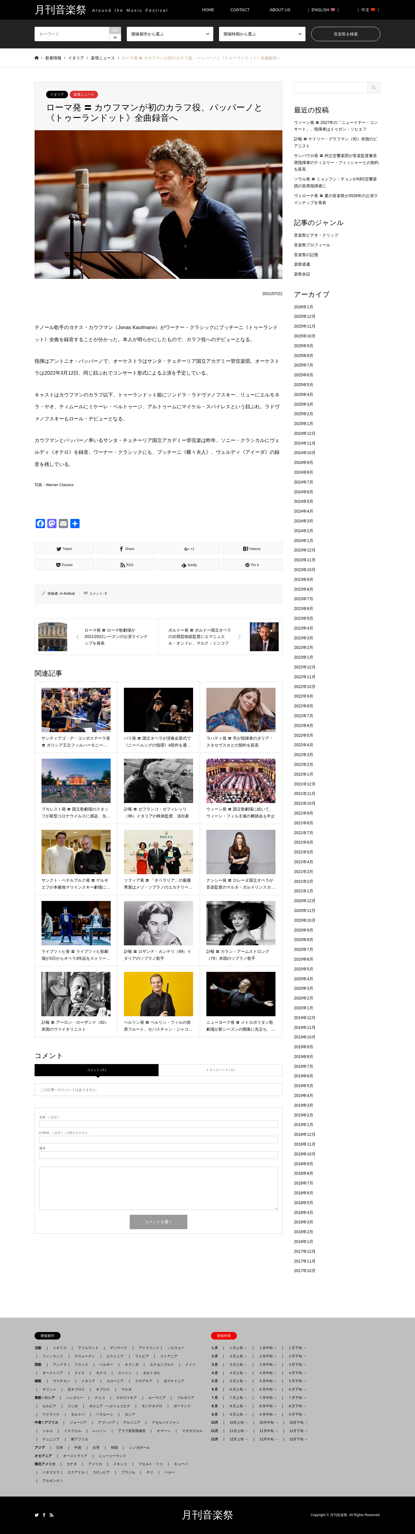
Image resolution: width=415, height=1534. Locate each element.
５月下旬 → (297, 1381)
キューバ (181, 1464)
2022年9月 (303, 696)
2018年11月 (305, 1144)
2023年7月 (303, 598)
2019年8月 (303, 1056)
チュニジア (51, 1439)
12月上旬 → (239, 1439)
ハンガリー (75, 1398)
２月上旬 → (238, 1356)
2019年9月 (303, 1046)
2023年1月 (303, 657)
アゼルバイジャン (165, 1422)
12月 (216, 1439)
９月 (216, 1414)
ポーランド (182, 1406)
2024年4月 (303, 511)
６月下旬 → (297, 1389)
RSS (52, 1515)
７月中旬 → (267, 1398)
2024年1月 (303, 540)
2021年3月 (303, 871)
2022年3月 (303, 754)
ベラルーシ (105, 1414)
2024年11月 (305, 443)
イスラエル (73, 1431)
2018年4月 (303, 1212)
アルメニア (132, 1422)
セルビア (49, 1406)
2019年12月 (305, 1017)
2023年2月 (303, 647)
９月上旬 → (238, 1414)
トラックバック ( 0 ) (220, 1070)
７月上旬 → (238, 1398)
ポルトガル (151, 1373)
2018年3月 (303, 1222)
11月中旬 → (269, 1431)
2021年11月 (305, 793)
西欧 (40, 1365)
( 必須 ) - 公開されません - (64, 1132)
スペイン (124, 1373)
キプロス (103, 1389)
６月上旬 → (238, 1389)
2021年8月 (303, 823)
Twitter (37, 1515)
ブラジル (128, 1472)
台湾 (96, 1448)
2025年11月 (305, 326)
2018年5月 (303, 1202)
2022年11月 (305, 677)
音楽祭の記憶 (306, 254)
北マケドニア (174, 1381)
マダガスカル (190, 1431)
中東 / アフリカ (48, 1422)
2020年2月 (303, 998)
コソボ (72, 1406)
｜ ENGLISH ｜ (323, 9)
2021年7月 (303, 832)
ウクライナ (51, 1414)
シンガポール (139, 1448)
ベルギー (106, 1365)
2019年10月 (305, 1037)
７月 (216, 1398)
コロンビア (101, 1472)
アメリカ (95, 1464)
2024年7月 (303, 482)
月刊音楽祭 (207, 1515)
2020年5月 (303, 969)
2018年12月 (305, 1134)
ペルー (169, 1472)
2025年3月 (303, 404)
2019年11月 (305, 1027)
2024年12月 (305, 433)
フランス (81, 1365)
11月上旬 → (239, 1431)
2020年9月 (303, 930)
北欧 (40, 1348)
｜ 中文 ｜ (368, 9)
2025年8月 (303, 355)
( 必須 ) (49, 1117)
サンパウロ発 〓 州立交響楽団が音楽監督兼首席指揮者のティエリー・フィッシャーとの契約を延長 (336, 162)
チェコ (99, 1398)
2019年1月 (303, 1124)
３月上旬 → (238, 1365)
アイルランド (88, 1348)
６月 (216, 1389)
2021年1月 (303, 891)
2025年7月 (303, 365)
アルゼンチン (51, 1481)
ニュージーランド (112, 1456)
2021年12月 (305, 784)
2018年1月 (303, 1241)
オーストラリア (75, 1456)
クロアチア (144, 1381)
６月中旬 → (267, 1389)
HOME (208, 9)
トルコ (47, 1431)
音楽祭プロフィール (312, 245)
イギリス (59, 1348)
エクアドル (74, 1472)
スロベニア (115, 1381)
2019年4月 (303, 1095)
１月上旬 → (238, 1348)
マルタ (126, 1389)
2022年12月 (305, 667)
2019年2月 (303, 1115)
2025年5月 (303, 384)
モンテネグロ (152, 1406)
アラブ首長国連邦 (131, 1431)
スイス (79, 1373)
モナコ (101, 1373)
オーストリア (53, 1373)
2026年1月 (303, 307)
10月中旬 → (269, 1422)
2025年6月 (303, 375)
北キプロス (76, 1389)
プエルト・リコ (150, 1464)
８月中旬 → (267, 1406)
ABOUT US (282, 9)
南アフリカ (79, 1439)
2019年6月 (303, 1076)
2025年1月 (303, 423)
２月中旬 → (267, 1356)
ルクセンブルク (162, 1365)
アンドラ (58, 1365)
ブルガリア (185, 1398)
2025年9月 (303, 345)
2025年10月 (305, 336)
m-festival (67, 594)
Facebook (44, 1515)
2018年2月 (303, 1231)
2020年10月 (305, 920)
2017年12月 (305, 1251)
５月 (216, 1381)
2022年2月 (303, 764)
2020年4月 (303, 978)
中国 (78, 1448)
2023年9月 (303, 579)
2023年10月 (305, 569)
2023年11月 (305, 560)
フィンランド (53, 1356)
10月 (216, 1422)
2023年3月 (303, 638)
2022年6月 (303, 725)
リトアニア (169, 1356)
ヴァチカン (61, 1381)
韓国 (114, 1448)
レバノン (99, 1431)
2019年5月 (303, 1085)
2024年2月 (303, 530)
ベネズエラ (49, 1472)
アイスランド (147, 1348)
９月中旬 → (267, 1414)
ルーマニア (157, 1398)
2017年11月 (305, 1261)
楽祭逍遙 (302, 264)
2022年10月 (305, 686)
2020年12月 (305, 900)
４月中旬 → (267, 1373)
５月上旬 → (238, 1381)
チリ (150, 1472)
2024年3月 (303, 521)
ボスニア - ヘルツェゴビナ (110, 1406)
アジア (41, 1448)
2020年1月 (303, 1008)
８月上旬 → (238, 1406)
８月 (216, 1406)
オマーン (163, 1431)
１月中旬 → (267, 1348)
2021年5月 (303, 852)
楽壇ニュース (83, 94)
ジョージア (78, 1422)
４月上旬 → (238, 1373)
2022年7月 (303, 715)
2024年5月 (303, 501)
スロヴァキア (126, 1398)
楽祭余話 (302, 274)
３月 (216, 1365)
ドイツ (190, 1365)
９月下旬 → (297, 1414)
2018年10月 (305, 1154)
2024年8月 (303, 472)
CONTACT (240, 9)
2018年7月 (303, 1183)
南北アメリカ (47, 1464)
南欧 (40, 1381)
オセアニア (45, 1456)
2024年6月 (303, 492)
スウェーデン (85, 1356)
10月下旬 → (299, 1422)
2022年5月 (303, 735)
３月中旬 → (267, 1365)
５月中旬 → (267, 1381)
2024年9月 (303, 462)
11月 (216, 1431)
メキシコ (120, 1464)
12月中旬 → (269, 1439)
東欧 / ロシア (46, 1398)
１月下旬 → (297, 1348)
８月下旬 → (297, 1406)
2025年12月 (305, 316)
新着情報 (53, 58)
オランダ (131, 1365)
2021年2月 (303, 881)
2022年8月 (303, 706)
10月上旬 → (239, 1422)
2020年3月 (303, 988)
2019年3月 (303, 1105)
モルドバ (77, 1414)
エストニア (115, 1356)
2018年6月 (303, 1193)
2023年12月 (305, 550)
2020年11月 (305, 910)
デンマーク (118, 1348)
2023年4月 (303, 628)
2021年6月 (303, 842)
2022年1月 (303, 774)
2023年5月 (303, 618)
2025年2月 (303, 413)
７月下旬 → (297, 1398)
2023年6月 (303, 608)
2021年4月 (303, 861)
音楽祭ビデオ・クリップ (316, 235)
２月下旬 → (297, 1356)
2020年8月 (303, 939)
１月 (216, 1348)
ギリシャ (49, 1389)
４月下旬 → (297, 1373)
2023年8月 (303, 589)
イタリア (57, 94)
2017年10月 (305, 1270)
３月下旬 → (297, 1365)
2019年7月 (303, 1066)
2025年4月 (303, 394)
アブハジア (105, 1422)
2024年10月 (305, 452)
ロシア (130, 1414)
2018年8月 (303, 1173)
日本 (60, 1448)
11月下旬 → (299, 1431)
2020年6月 (303, 959)
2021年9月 (303, 813)
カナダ (71, 1464)
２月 (216, 1356)
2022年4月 (303, 745)
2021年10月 (305, 803)
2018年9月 (303, 1163)
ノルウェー (176, 1348)
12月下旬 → (299, 1439)
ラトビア (142, 1356)
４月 (216, 1373)
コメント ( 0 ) (96, 1070)
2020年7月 (303, 949)
